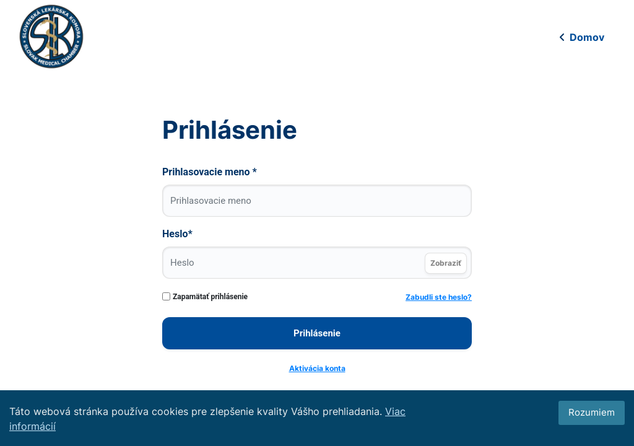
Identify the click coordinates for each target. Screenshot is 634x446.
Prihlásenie (317, 333)
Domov (580, 37)
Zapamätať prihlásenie (210, 296)
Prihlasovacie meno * (209, 172)
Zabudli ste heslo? (439, 297)
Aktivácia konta (317, 368)
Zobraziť (445, 263)
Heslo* (177, 234)
